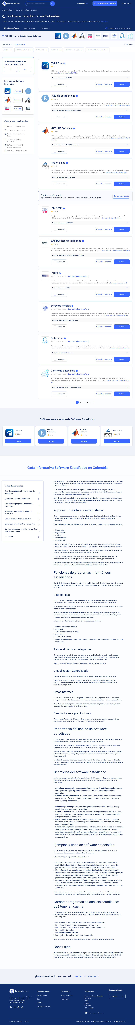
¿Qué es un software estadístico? (17, 499)
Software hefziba (61, 305)
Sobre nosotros (42, 995)
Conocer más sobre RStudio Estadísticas (117, 105)
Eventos (39, 1003)
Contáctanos (89, 991)
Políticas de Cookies (97, 1021)
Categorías (82, 3)
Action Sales (58, 162)
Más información (30, 28)
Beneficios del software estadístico (18, 519)
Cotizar (121, 84)
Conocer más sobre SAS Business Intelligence (115, 250)
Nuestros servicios (66, 995)
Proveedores (65, 991)
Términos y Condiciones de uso (115, 1021)
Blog (38, 999)
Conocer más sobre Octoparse (119, 348)
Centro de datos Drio (63, 370)
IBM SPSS (56, 208)
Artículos (45, 28)
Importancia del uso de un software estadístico (18, 512)
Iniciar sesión (126, 3)
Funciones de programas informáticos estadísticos (19, 505)
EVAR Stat (57, 63)
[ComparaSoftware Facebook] (18, 1007)
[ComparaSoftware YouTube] (14, 1007)
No (25, 69)
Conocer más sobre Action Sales (116, 172)
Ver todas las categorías (87, 976)
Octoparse (57, 338)
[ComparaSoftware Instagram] (22, 1007)
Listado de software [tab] (11, 28)
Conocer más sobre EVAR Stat (68, 73)
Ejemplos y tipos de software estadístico (20, 524)
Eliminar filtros (20, 44)
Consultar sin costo (104, 84)
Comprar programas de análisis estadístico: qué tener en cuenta (21, 530)
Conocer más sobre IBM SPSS (111, 218)
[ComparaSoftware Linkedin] (10, 1007)
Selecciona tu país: (116, 990)
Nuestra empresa (43, 991)
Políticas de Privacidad (83, 1021)
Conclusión (9, 537)
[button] (90, 78)
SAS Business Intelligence (66, 240)
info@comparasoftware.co (94, 1013)
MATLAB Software (61, 128)
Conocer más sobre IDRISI (118, 283)
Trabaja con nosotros (43, 1006)
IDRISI (54, 273)
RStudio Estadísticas (63, 95)
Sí (10, 69)
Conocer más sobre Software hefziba (116, 315)
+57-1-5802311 (89, 1008)
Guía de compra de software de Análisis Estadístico (20, 492)
